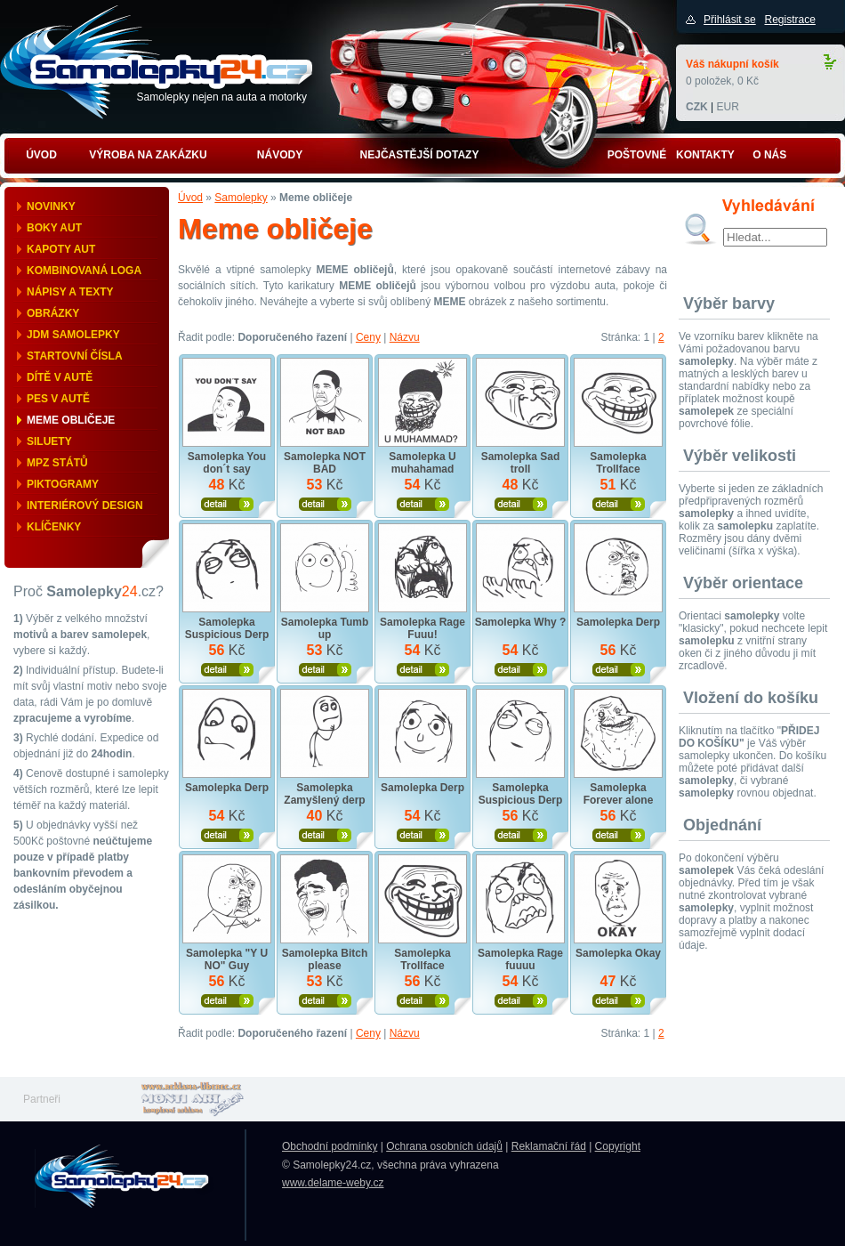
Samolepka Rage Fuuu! (422, 628)
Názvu (405, 337)
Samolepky (240, 197)
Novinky (51, 206)
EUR (727, 107)
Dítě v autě (60, 377)
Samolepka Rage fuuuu (520, 959)
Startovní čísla (75, 356)
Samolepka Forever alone (618, 793)
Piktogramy (63, 484)
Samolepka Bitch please (325, 959)
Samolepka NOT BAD (325, 462)
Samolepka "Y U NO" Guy (227, 959)
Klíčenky (54, 527)
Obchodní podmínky (329, 1146)
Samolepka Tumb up (324, 628)
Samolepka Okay (618, 953)
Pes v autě (58, 398)
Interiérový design (85, 505)
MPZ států (57, 463)
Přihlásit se (730, 19)
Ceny (368, 337)
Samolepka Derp (618, 622)
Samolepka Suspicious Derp (227, 628)
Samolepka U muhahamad (422, 462)
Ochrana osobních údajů (444, 1146)
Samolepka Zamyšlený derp (324, 793)
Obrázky (53, 313)
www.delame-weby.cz (332, 1183)
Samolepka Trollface (618, 462)
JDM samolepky (73, 334)
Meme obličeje (71, 420)
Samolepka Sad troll (520, 462)
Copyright (617, 1146)
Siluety (49, 441)
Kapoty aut (61, 249)
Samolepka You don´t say (227, 462)
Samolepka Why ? (521, 622)
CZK (697, 107)
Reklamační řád (548, 1146)
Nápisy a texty (70, 292)
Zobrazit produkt (227, 504)
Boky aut (54, 228)
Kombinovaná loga (84, 270)
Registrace (789, 19)
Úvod (190, 197)
